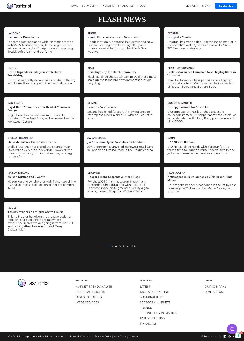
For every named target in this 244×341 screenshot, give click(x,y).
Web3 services (87, 302)
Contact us (214, 292)
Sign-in (207, 5)
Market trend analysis (94, 286)
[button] (232, 329)
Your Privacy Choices (126, 336)
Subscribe (226, 5)
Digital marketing (154, 292)
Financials (126, 5)
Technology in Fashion (159, 313)
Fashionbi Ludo (152, 318)
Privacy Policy (103, 336)
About (142, 5)
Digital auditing (89, 297)
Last (133, 245)
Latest (145, 286)
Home (74, 5)
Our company (215, 286)
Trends (146, 307)
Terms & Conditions (81, 336)
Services (90, 5)
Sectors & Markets (155, 302)
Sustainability (151, 297)
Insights (108, 5)
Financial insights (90, 292)
